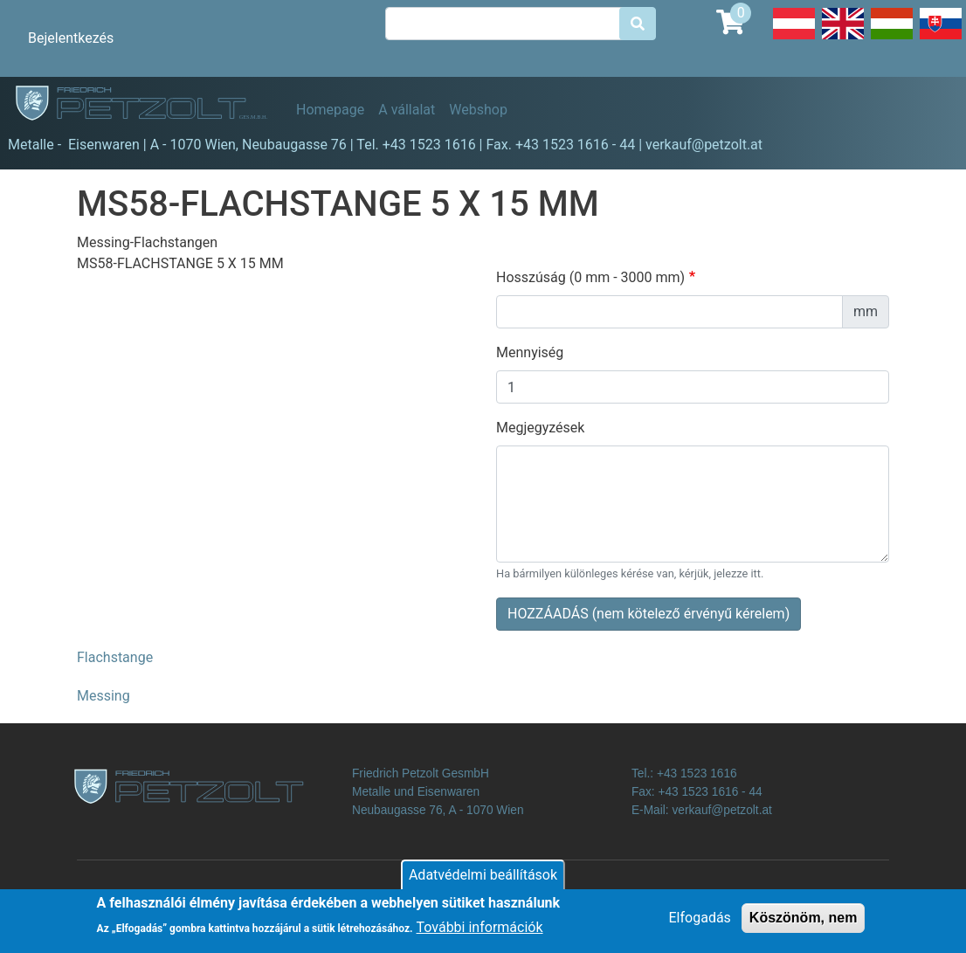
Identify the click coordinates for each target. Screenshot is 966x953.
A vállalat (406, 109)
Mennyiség (529, 352)
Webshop (478, 109)
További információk (480, 931)
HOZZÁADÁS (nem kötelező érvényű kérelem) (648, 613)
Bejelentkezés (71, 38)
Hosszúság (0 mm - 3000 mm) (590, 277)
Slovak (941, 38)
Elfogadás (700, 921)
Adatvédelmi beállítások (483, 878)
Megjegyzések (540, 427)
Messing (103, 695)
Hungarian (892, 38)
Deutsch (794, 38)
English (843, 38)
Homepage (330, 109)
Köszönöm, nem (803, 921)
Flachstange (115, 657)
